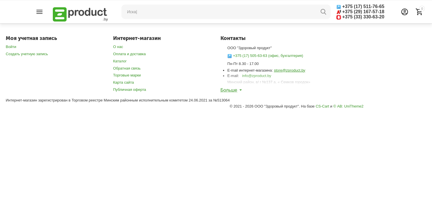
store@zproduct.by (289, 70)
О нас (118, 47)
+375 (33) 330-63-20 (360, 17)
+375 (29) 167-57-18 (360, 11)
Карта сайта (123, 82)
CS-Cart (322, 106)
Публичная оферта (129, 89)
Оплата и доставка (129, 54)
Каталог (120, 61)
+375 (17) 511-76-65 (360, 6)
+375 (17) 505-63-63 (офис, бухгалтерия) (265, 55)
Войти (11, 47)
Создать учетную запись (27, 54)
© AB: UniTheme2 (348, 106)
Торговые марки (127, 75)
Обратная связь (127, 68)
